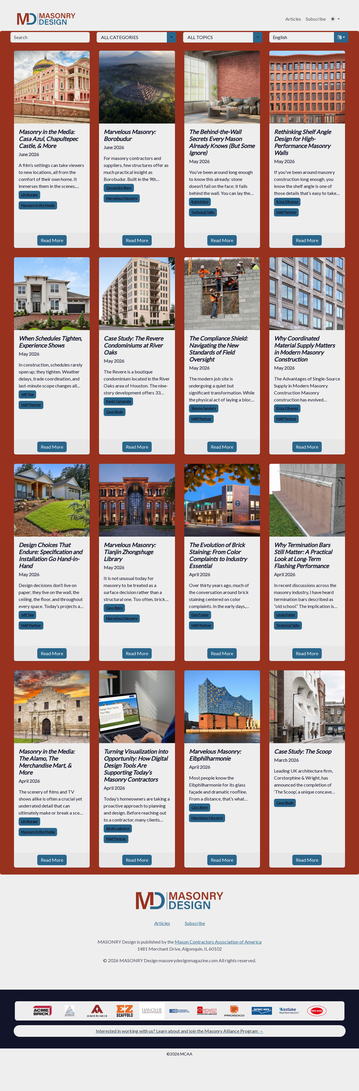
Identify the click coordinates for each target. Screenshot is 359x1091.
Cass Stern (114, 608)
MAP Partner (286, 212)
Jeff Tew (27, 394)
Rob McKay (199, 202)
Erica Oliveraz (287, 202)
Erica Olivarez (287, 408)
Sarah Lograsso (118, 828)
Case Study (114, 412)
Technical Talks (203, 212)
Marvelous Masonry (121, 198)
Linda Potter (285, 615)
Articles (293, 19)
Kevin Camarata (118, 401)
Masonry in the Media (38, 205)
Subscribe (316, 19)
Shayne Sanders (203, 408)
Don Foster (200, 615)
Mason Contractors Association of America (218, 941)
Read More (52, 240)
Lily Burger (29, 195)
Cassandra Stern (119, 188)
